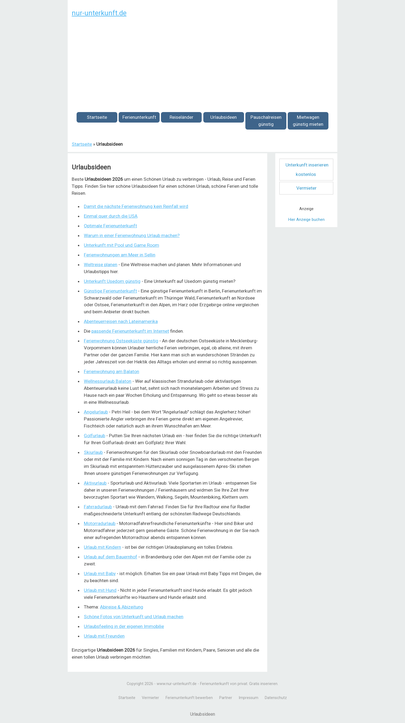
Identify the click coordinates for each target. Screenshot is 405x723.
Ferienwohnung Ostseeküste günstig (121, 340)
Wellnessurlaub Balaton (107, 381)
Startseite (97, 117)
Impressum (248, 698)
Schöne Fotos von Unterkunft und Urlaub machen (133, 616)
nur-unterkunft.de (99, 13)
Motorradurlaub (99, 523)
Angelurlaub (96, 412)
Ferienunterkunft (139, 117)
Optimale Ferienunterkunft (110, 225)
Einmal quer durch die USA (111, 216)
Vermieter (306, 188)
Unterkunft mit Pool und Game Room (121, 245)
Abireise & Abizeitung (121, 607)
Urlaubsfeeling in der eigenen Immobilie (124, 626)
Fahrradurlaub (98, 506)
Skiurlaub (93, 452)
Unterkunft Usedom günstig (112, 281)
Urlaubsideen (223, 117)
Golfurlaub (94, 435)
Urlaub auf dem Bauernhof (110, 556)
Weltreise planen (100, 264)
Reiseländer (181, 117)
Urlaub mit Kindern (102, 547)
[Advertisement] (202, 61)
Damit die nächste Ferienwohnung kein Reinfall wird (136, 206)
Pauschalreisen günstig (266, 120)
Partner (225, 698)
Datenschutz (276, 698)
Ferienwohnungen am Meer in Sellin (119, 255)
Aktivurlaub (95, 483)
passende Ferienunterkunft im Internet (130, 331)
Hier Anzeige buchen (306, 219)
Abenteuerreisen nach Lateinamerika (121, 321)
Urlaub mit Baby (100, 573)
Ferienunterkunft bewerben (189, 698)
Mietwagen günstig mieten (308, 120)
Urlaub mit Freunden (104, 636)
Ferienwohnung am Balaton (111, 371)
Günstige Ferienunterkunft (110, 291)
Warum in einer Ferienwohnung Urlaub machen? (132, 235)
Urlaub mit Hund (100, 590)
